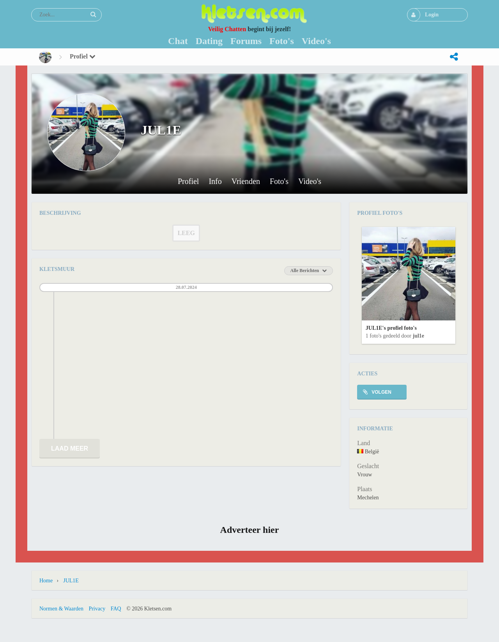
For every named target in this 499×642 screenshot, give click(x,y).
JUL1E (418, 336)
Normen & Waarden (61, 609)
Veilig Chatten (227, 29)
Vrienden (246, 181)
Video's (309, 181)
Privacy (96, 609)
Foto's (279, 181)
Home (46, 581)
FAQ (116, 609)
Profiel (83, 56)
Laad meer (69, 448)
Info (215, 181)
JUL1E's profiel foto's (391, 328)
